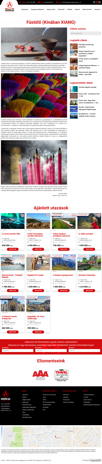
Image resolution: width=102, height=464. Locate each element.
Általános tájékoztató (27, 409)
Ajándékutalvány (26, 417)
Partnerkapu (25, 415)
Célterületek (86, 402)
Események (61, 9)
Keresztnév (38, 347)
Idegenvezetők (25, 399)
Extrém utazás (87, 399)
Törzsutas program (88, 394)
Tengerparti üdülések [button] (37, 9)
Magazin (77, 9)
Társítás (85, 397)
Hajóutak (69, 9)
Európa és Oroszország (49, 394)
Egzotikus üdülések (68, 402)
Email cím (71, 347)
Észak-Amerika (46, 404)
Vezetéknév (5, 347)
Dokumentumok (26, 404)
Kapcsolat (24, 394)
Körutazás (65, 394)
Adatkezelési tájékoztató (28, 407)
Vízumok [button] (97, 9)
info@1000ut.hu (5, 406)
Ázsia (44, 397)
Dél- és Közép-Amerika (48, 402)
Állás (23, 412)
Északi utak (66, 399)
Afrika (44, 399)
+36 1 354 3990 (5, 404)
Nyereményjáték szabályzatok (91, 404)
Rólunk (23, 397)
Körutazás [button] (24, 9)
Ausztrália (45, 407)
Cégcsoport (25, 402)
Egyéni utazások (87, 9)
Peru (43, 409)
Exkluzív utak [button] (50, 9)
